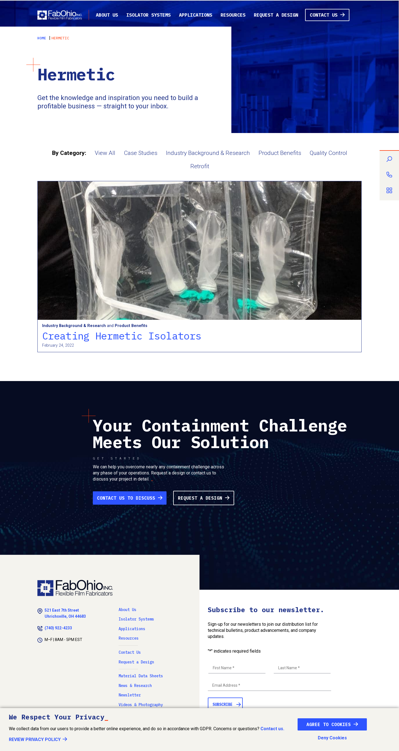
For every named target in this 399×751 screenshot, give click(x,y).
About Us (107, 15)
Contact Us (323, 15)
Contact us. (272, 728)
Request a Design (276, 15)
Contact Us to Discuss (126, 498)
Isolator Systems (148, 15)
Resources (233, 15)
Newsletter (130, 695)
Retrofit (199, 166)
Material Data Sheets (141, 675)
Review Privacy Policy (35, 739)
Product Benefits (280, 153)
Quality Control (328, 153)
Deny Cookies (332, 737)
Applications (195, 15)
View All (105, 153)
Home (41, 38)
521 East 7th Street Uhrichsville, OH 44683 (65, 613)
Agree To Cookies (328, 724)
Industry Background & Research (208, 153)
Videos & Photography (141, 704)
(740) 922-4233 (58, 628)
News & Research (135, 685)
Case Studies (140, 153)
